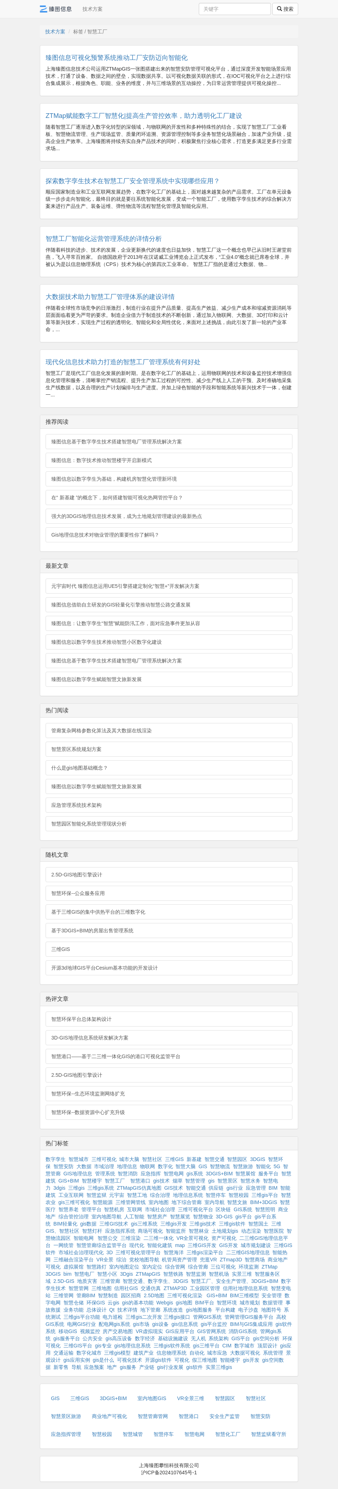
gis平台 (243, 1216)
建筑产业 (143, 1353)
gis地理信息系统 (132, 1345)
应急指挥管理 (66, 1434)
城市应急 (217, 1353)
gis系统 (195, 1173)
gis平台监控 (214, 1324)
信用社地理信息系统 (245, 1288)
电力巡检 (113, 1317)
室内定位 (152, 1267)
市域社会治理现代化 (81, 1252)
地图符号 (271, 1310)
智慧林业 (199, 1231)
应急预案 (94, 1367)
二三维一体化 (159, 1238)
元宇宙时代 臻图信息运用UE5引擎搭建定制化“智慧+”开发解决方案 (125, 586)
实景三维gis (219, 1367)
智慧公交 (108, 1238)
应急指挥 (151, 1173)
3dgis (59, 1188)
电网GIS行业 (81, 1324)
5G (277, 1166)
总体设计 (96, 1310)
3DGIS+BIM (219, 1173)
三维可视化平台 (195, 1209)
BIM (273, 1188)
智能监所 (176, 1231)
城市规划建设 (256, 1245)
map (180, 1245)
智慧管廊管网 (153, 1416)
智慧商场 (255, 1259)
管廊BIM (85, 1295)
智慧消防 (128, 1173)
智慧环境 (227, 1302)
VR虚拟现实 (149, 1331)
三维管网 (63, 1295)
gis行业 (234, 1188)
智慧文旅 (237, 1202)
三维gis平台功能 (82, 1317)
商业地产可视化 (109, 1416)
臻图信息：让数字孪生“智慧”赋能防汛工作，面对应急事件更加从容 (125, 623)
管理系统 (105, 1173)
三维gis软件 (232, 1224)
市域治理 (104, 1166)
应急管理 (256, 1188)
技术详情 (127, 1310)
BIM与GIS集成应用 (251, 1324)
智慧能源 (103, 1202)
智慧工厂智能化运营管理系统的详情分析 (104, 238)
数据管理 (273, 1302)
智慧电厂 (84, 1274)
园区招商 (131, 1295)
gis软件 (194, 1367)
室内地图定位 (124, 1267)
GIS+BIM (68, 1181)
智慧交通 (215, 1159)
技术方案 (93, 9)
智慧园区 (237, 1159)
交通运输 (63, 1353)
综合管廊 (198, 1267)
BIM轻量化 (65, 1224)
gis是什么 (103, 1360)
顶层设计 (267, 1345)
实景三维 (242, 1274)
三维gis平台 (265, 1195)
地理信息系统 (188, 1195)
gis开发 (251, 1360)
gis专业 (103, 1345)
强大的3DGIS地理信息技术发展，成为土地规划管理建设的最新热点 (126, 516)
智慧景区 (227, 1181)
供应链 (216, 1188)
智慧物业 (203, 1216)
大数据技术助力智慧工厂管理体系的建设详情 (110, 296)
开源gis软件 (158, 1360)
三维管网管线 (131, 1202)
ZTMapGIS (148, 1274)
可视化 (181, 1360)
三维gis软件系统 (172, 1345)
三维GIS (60, 949)
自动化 (197, 1353)
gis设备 (160, 1324)
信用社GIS (126, 1288)
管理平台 (91, 1209)
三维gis (76, 1188)
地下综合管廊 (187, 1202)
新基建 (194, 1159)
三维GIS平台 (78, 1345)
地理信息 (127, 1166)
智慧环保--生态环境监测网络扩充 (88, 1093)
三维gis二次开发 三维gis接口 (158, 1317)
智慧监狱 (96, 1195)
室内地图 (159, 1202)
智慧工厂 (115, 1181)
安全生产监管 (225, 1416)
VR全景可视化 (192, 1238)
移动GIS (67, 1331)
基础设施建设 (173, 1338)
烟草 (178, 1181)
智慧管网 (79, 1288)
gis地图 (184, 1302)
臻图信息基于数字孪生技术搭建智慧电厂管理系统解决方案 (116, 441)
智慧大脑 (185, 1166)
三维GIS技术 (113, 1224)
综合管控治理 (73, 1216)
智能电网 (84, 1238)
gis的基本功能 (138, 1302)
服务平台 (268, 1173)
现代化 (136, 1245)
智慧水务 (250, 1181)
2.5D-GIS (63, 1281)
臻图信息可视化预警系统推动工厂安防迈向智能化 (117, 57)
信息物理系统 (171, 1353)
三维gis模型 (117, 1353)
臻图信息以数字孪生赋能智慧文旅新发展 (96, 679)
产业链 (146, 1367)
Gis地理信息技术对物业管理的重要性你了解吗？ (105, 535)
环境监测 (249, 1267)
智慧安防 (63, 1166)
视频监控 (90, 1331)
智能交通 (196, 1188)
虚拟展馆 (74, 1267)
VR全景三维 (190, 1398)
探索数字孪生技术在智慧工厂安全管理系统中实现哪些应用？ (133, 181)
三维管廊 (110, 1281)
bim (68, 1274)
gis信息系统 (185, 1324)
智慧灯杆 (92, 1231)
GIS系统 (243, 1209)
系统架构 (218, 1338)
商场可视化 (150, 1231)
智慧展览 (180, 1216)
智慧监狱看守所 (268, 1434)
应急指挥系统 (120, 1231)
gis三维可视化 (74, 1202)
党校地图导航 (144, 1259)
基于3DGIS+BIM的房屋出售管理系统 (92, 930)
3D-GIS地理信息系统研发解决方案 (89, 1038)
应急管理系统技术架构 (76, 805)
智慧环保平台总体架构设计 (81, 1019)
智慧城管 (133, 1434)
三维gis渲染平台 (205, 1252)
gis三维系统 (144, 1224)
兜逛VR (208, 1259)
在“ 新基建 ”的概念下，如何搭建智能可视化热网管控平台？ (117, 497)
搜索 (285, 9)
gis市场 (141, 1324)
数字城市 (244, 1345)
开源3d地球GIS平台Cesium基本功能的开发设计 (104, 968)
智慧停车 (216, 1195)
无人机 (198, 1338)
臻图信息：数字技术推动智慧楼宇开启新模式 (101, 460)
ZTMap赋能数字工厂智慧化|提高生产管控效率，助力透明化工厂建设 (144, 115)
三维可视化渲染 (184, 1295)
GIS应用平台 (179, 1331)
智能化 (263, 1166)
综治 (121, 1259)
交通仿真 (151, 1288)
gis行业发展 (170, 1367)
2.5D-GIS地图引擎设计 (76, 874)
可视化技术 (129, 1360)
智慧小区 (107, 1274)
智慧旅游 (243, 1166)
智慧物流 (220, 1166)
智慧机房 (114, 1209)
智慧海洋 (174, 1252)
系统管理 (273, 1353)
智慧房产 (157, 1216)
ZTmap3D (231, 1259)
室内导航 (215, 1202)
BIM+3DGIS (263, 1202)
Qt (111, 1310)
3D (110, 1252)
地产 (112, 1367)
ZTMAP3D (175, 1288)
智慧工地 (137, 1195)
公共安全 (93, 1338)
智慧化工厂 (227, 1434)
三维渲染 (131, 1238)
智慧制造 (108, 1295)
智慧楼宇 (92, 1181)
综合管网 (175, 1267)
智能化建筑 (159, 1245)
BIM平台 (204, 1302)
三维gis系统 (101, 1188)
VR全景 (105, 1259)
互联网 (134, 1209)
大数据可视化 (245, 1353)
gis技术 (161, 1181)
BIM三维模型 (244, 1295)
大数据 (83, 1166)
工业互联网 (71, 1195)
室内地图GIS (151, 1398)
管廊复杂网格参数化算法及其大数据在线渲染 (101, 730)
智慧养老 (68, 1209)
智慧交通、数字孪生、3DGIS (155, 1281)
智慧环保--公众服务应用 (78, 893)
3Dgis (126, 1274)
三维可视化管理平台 (138, 1252)
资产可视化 (223, 1238)
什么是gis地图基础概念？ (79, 768)
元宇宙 (116, 1195)
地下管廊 (150, 1310)
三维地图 (101, 1288)
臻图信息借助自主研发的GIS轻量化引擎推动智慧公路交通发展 (121, 605)
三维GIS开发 (202, 1245)
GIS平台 (240, 1338)
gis (211, 1181)
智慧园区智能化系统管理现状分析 (89, 824)
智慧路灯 (96, 1267)
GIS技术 (173, 1188)
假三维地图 (204, 1360)
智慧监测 (196, 1274)
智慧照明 (265, 1209)
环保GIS (95, 1302)
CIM (226, 1345)
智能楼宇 (230, 1360)
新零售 (61, 1367)
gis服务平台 (66, 1338)
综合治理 (160, 1195)
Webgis (164, 1302)
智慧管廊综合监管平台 (101, 1245)
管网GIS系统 (207, 1317)
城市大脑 (129, 1159)
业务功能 (74, 1310)
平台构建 (225, 1310)
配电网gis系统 (114, 1324)
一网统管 (63, 1245)
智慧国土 (258, 1224)
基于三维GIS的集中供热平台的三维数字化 (98, 912)
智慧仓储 (74, 1302)
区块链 (223, 1209)
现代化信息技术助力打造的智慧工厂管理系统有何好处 (123, 362)
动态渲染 (251, 1231)
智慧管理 (195, 1181)
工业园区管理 (205, 1288)
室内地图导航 (106, 1216)
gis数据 (88, 1224)
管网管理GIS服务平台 (249, 1317)
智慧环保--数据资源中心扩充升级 (88, 1112)
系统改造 (173, 1310)
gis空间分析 (266, 1338)
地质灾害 (87, 1281)
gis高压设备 (118, 1338)
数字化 (165, 1166)
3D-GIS (224, 1216)
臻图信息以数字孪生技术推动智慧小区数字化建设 (106, 642)
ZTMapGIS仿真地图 (139, 1188)
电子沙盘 (248, 1310)
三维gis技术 (202, 1224)
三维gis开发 (173, 1224)
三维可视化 (104, 1159)
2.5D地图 (154, 1295)
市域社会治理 (160, 1209)
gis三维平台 (206, 1345)
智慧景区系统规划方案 (76, 749)
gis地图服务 (199, 1310)
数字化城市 (89, 1353)
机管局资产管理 (179, 1259)
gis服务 (128, 1367)
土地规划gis (225, 1231)
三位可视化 (223, 1267)
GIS (202, 1166)
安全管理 (272, 1295)
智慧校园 (239, 1195)
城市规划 (250, 1302)
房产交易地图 (118, 1331)
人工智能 (134, 1216)
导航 (76, 1367)
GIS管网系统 (211, 1331)
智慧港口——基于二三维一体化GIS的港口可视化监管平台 (115, 1056)
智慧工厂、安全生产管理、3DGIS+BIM (234, 1281)
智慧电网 (174, 1173)
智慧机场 (219, 1274)
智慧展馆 (245, 1173)
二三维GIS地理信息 (248, 1252)
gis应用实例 (77, 1360)
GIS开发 (228, 1245)
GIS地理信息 (78, 1173)
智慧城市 (79, 1159)
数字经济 (145, 1338)
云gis (113, 1302)
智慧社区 (152, 1159)
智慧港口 (140, 1181)
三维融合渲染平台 (73, 1259)
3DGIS (257, 1159)
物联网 (147, 1166)
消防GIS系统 (243, 1331)
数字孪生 (56, 1159)
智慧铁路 (173, 1274)
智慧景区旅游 (66, 1416)
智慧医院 (274, 1231)
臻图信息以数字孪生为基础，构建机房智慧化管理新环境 (114, 479)
